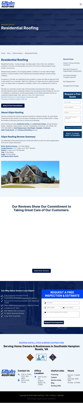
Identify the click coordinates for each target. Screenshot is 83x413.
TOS (47, 395)
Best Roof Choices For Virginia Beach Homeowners (17, 97)
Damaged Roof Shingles (71, 86)
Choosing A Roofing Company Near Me (14, 99)
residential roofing (23, 124)
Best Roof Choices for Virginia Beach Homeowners (72, 70)
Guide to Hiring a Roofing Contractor (71, 64)
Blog (8, 53)
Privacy (53, 395)
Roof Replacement (38, 95)
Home (3, 53)
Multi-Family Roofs (7, 130)
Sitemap (61, 395)
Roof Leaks (27, 95)
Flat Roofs (46, 128)
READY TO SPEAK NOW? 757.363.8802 (72, 134)
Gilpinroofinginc (18, 53)
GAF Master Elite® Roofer (9, 156)
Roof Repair (31, 128)
